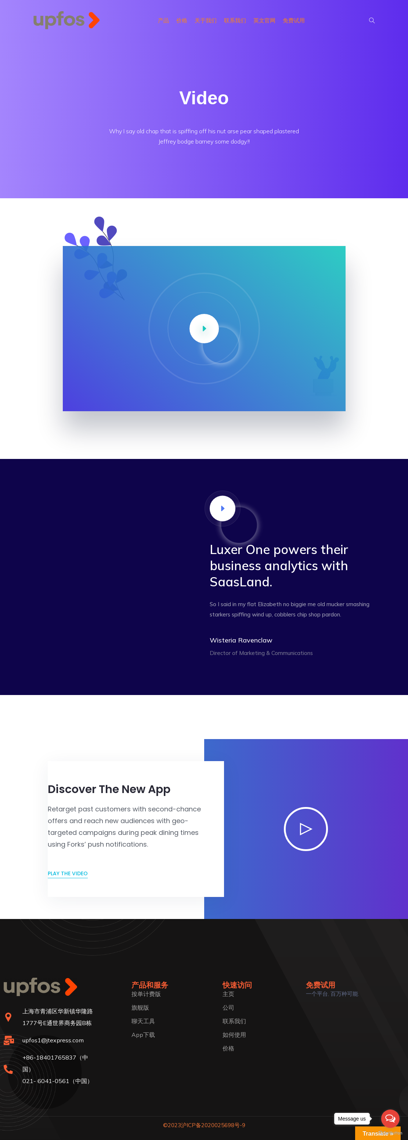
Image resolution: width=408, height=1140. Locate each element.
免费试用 (294, 20)
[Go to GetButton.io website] (390, 1132)
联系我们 (235, 20)
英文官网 (264, 20)
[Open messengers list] (390, 1119)
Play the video (68, 873)
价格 (181, 20)
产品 (163, 20)
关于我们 (206, 20)
